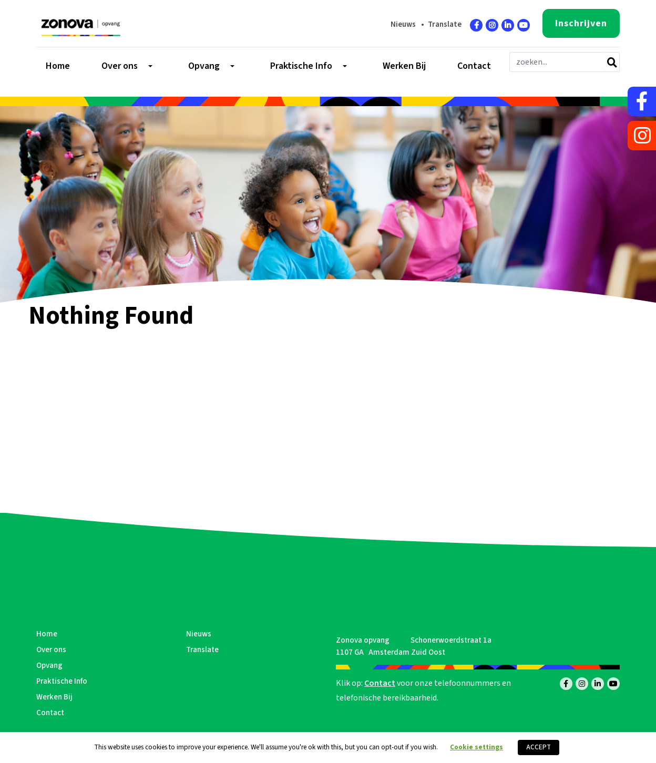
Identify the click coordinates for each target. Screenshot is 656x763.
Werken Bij (54, 697)
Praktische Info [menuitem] (301, 66)
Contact (50, 712)
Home (46, 634)
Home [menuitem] (58, 66)
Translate (445, 24)
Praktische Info (61, 681)
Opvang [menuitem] (204, 66)
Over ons (51, 649)
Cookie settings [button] (476, 747)
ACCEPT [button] (538, 747)
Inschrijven (581, 23)
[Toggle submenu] (149, 66)
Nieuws (403, 24)
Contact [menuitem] (474, 66)
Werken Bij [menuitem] (404, 66)
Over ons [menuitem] (119, 66)
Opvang (49, 665)
